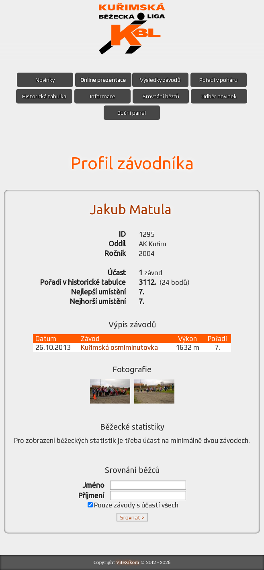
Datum (45, 339)
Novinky (45, 80)
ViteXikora (127, 562)
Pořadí (217, 339)
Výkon (187, 339)
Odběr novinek (219, 96)
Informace (102, 96)
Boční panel (131, 113)
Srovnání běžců (161, 96)
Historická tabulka (44, 96)
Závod (90, 339)
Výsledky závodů (160, 80)
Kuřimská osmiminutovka (119, 347)
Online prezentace (103, 80)
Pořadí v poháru (218, 80)
